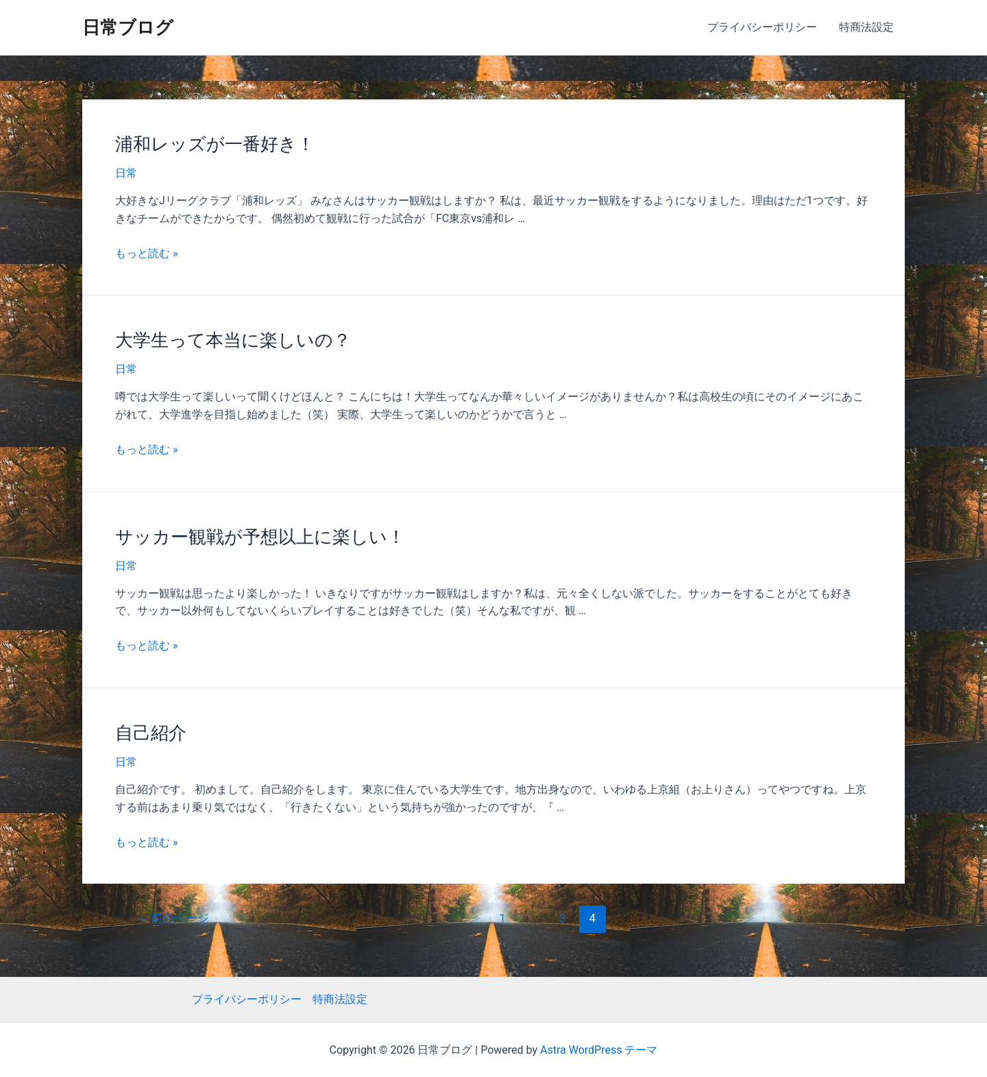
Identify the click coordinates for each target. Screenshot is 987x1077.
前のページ (172, 918)
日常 (126, 173)
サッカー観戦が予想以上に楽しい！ (260, 537)
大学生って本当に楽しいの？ (233, 340)
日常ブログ (127, 27)
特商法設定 (866, 27)
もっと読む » (146, 253)
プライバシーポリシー (762, 27)
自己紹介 (150, 733)
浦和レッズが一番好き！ (215, 144)
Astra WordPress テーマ (598, 1049)
